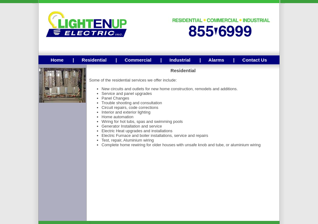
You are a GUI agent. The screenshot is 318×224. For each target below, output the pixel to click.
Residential (94, 60)
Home (57, 60)
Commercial (138, 60)
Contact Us (254, 60)
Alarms (216, 60)
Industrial (180, 60)
